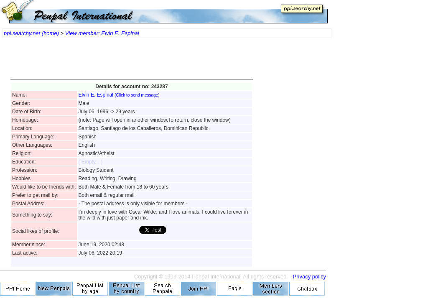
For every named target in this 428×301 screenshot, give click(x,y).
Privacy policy (309, 276)
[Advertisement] (131, 62)
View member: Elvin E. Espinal (102, 33)
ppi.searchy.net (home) (31, 33)
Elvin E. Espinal (119, 95)
